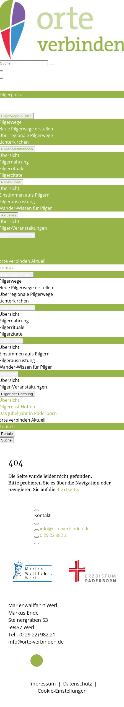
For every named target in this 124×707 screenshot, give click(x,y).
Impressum (42, 683)
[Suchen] (51, 64)
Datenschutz (77, 683)
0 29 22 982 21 (54, 535)
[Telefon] (36, 660)
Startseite (67, 489)
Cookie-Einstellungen (62, 690)
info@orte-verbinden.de (65, 529)
